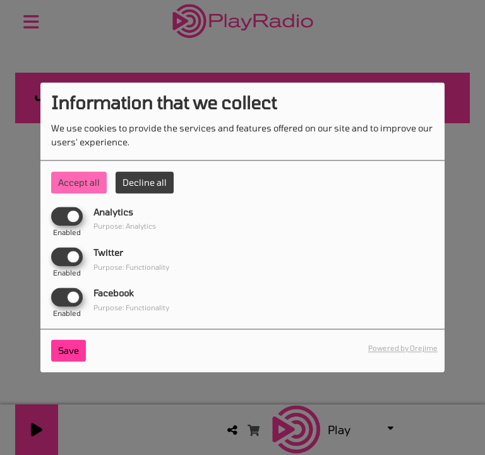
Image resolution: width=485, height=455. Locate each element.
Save (68, 351)
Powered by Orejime (403, 348)
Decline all (145, 182)
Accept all (79, 182)
